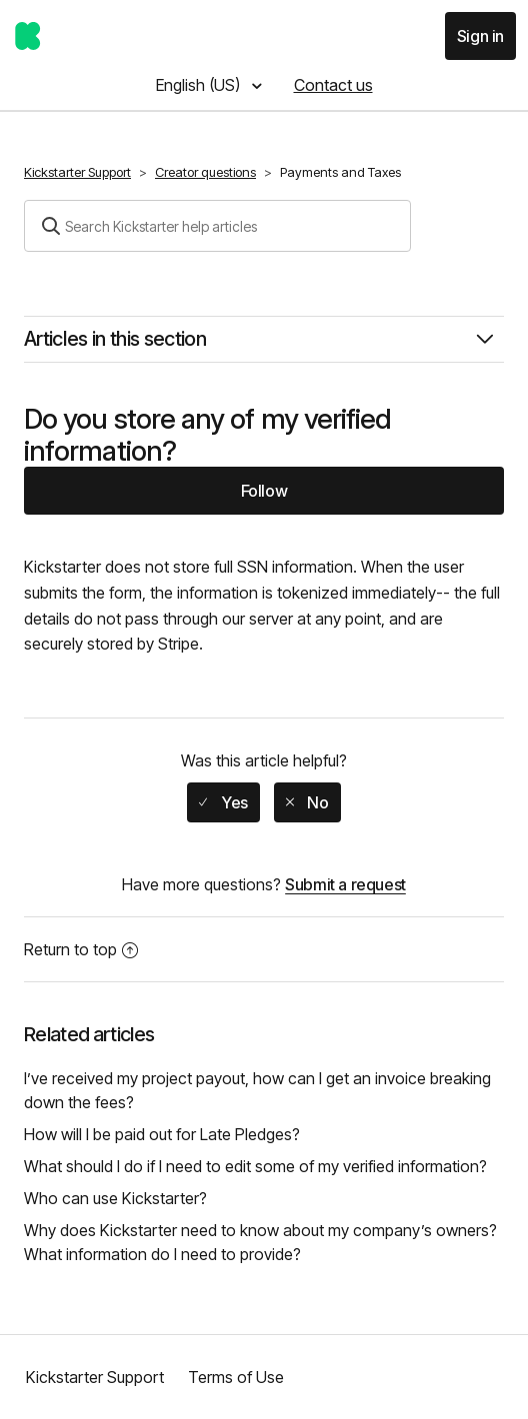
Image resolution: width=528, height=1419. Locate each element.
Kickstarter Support (77, 172)
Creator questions (205, 172)
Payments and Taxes (340, 172)
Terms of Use (236, 1377)
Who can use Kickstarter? (115, 1198)
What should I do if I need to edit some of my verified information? (255, 1166)
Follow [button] (264, 491)
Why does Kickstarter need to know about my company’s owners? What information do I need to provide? (260, 1242)
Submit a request (345, 884)
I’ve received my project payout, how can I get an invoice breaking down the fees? (257, 1090)
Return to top (81, 949)
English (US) (200, 85)
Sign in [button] (480, 36)
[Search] (217, 226)
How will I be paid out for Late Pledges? (162, 1134)
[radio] (223, 802)
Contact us (333, 85)
